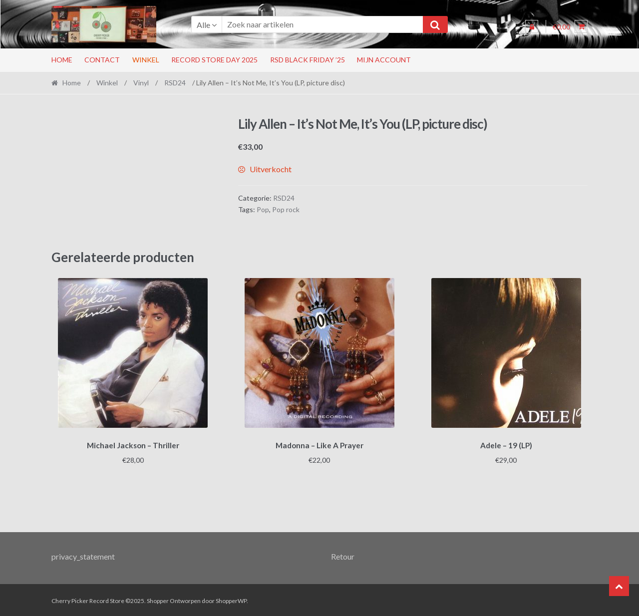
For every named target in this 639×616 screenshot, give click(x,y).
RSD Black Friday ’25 (307, 59)
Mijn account (384, 59)
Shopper (158, 599)
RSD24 (175, 82)
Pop (263, 209)
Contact (102, 59)
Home (61, 59)
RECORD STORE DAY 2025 (214, 59)
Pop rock (286, 209)
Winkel (145, 59)
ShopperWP (231, 599)
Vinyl (141, 82)
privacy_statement (83, 555)
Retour (342, 555)
